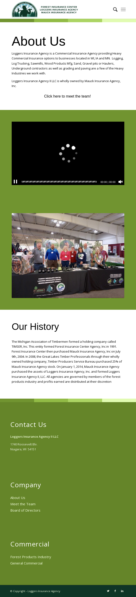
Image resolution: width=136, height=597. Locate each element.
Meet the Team (23, 504)
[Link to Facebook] (115, 590)
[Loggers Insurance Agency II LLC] (56, 9)
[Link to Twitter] (108, 590)
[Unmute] (120, 181)
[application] (68, 153)
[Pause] (15, 181)
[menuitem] (113, 9)
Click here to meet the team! (68, 96)
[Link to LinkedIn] (122, 590)
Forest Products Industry (30, 556)
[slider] (59, 181)
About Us (17, 497)
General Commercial (26, 563)
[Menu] (123, 9)
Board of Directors (25, 510)
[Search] (113, 9)
